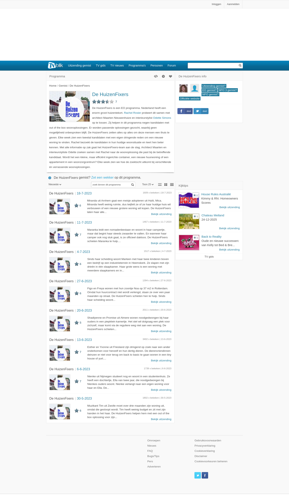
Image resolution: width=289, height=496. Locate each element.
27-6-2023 (84, 281)
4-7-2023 (83, 252)
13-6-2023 (84, 340)
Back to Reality (211, 236)
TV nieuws (117, 65)
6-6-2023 (83, 369)
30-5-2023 (84, 398)
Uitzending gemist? (214, 85)
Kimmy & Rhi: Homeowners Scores (219, 200)
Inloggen (216, 4)
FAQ (150, 450)
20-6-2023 (84, 310)
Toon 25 (148, 184)
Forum (172, 65)
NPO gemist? (210, 94)
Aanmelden (233, 4)
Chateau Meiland (212, 215)
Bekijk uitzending (161, 214)
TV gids (101, 65)
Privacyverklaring (204, 445)
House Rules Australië (216, 194)
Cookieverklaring (204, 450)
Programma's (137, 65)
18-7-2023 (84, 193)
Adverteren (154, 466)
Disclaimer (200, 456)
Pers (150, 461)
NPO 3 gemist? (228, 90)
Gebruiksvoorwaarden (207, 440)
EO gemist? (209, 90)
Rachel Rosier (132, 112)
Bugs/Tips (153, 456)
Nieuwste (55, 184)
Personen (157, 65)
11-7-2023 (84, 222)
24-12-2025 (209, 219)
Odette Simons (162, 117)
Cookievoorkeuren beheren (210, 461)
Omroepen (153, 440)
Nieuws (151, 445)
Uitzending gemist (79, 65)
